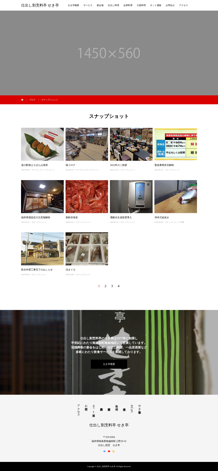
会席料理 (127, 5)
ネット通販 (155, 5)
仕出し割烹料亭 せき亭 (40, 5)
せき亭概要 (73, 5)
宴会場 (100, 5)
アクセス (183, 5)
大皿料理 (141, 5)
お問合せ (170, 5)
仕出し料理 (113, 5)
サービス (87, 5)
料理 (182, 222)
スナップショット (47, 170)
